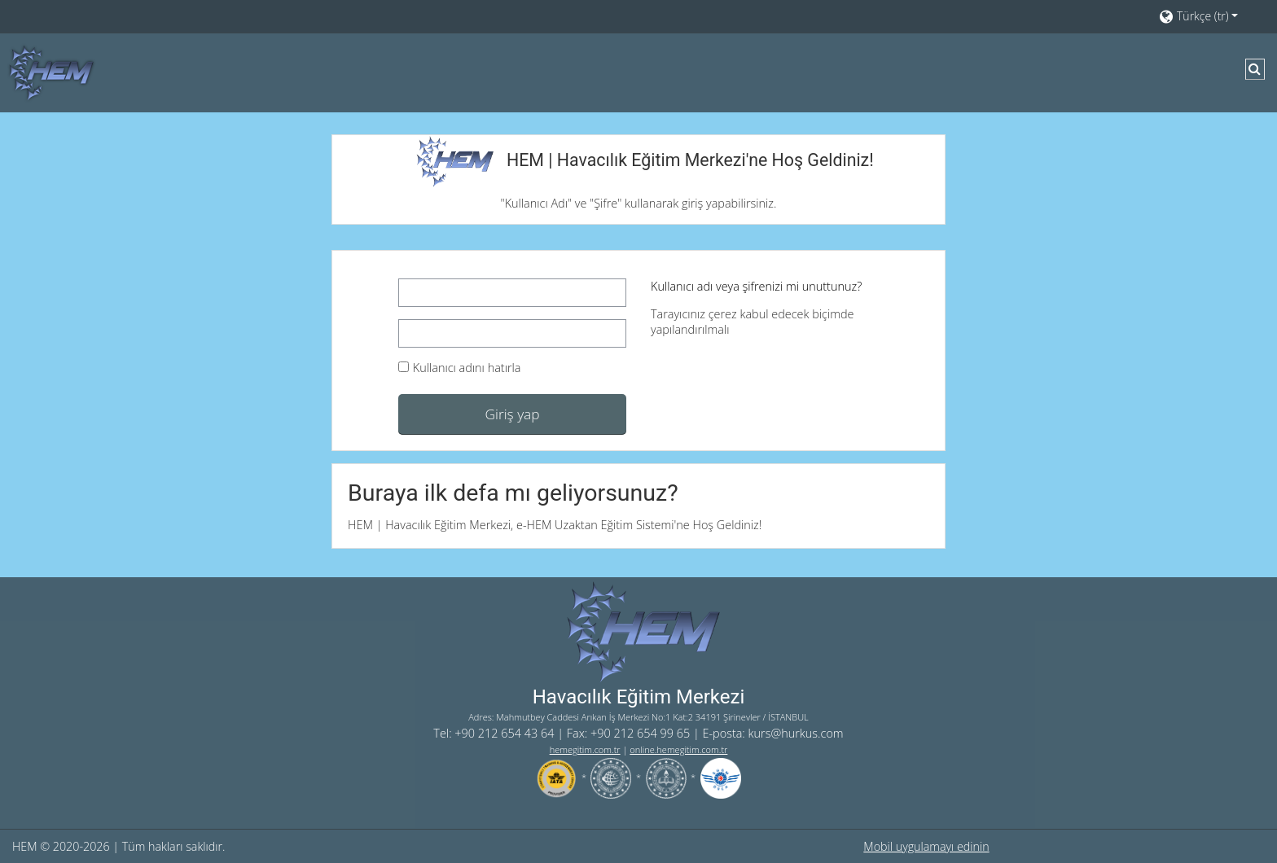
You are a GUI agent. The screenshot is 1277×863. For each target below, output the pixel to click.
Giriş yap (512, 413)
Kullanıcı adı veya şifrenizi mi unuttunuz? (756, 286)
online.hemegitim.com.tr (678, 749)
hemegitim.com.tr (585, 749)
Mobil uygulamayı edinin (926, 846)
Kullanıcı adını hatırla (467, 367)
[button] (1210, 15)
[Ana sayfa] (49, 71)
